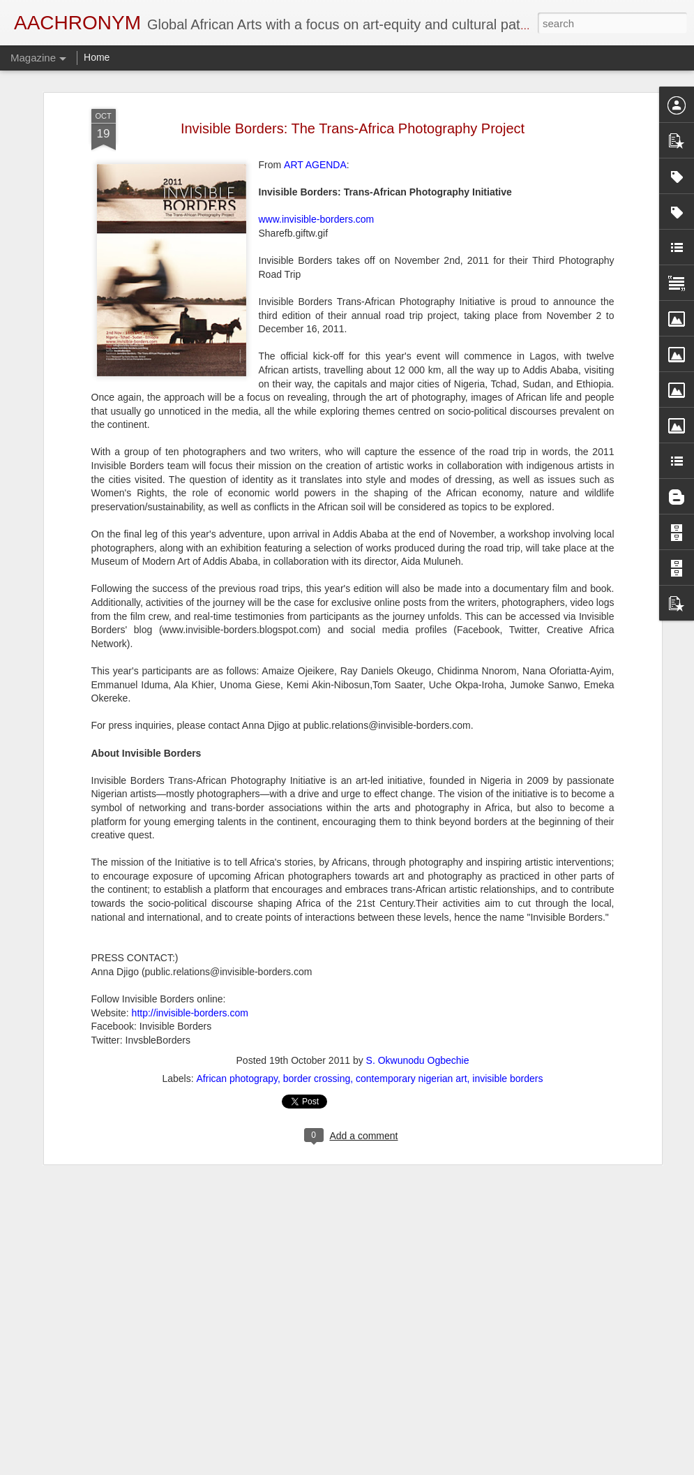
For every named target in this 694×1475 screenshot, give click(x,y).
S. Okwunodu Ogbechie (417, 1003)
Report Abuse (432, 1467)
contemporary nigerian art (411, 1021)
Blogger (391, 1467)
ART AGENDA (315, 108)
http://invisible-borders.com (190, 955)
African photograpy (237, 1021)
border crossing (317, 1021)
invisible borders (507, 1021)
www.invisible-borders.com (317, 162)
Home (97, 57)
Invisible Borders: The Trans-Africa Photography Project (353, 71)
